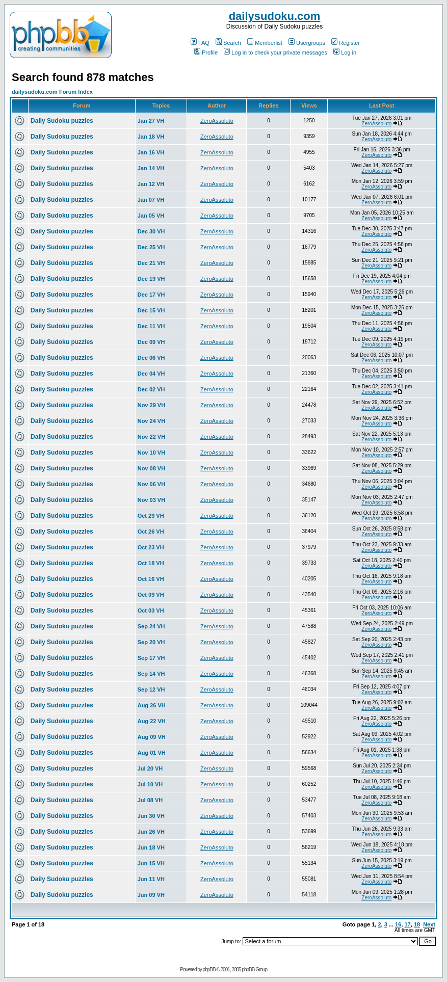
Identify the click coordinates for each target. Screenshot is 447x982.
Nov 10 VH (151, 452)
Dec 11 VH (151, 326)
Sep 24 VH (151, 626)
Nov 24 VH (151, 421)
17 (407, 924)
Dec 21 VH (151, 263)
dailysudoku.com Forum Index (52, 92)
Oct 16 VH (151, 579)
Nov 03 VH (151, 500)
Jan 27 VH (151, 121)
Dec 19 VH (151, 279)
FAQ (200, 43)
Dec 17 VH (151, 294)
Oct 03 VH (151, 610)
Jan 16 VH (151, 152)
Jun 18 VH (151, 847)
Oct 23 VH (151, 547)
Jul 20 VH (150, 768)
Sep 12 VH (151, 689)
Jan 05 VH (151, 216)
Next (429, 924)
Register (345, 43)
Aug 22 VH (152, 721)
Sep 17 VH (151, 658)
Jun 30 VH (151, 816)
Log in (344, 52)
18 (417, 924)
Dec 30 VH (151, 231)
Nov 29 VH (151, 405)
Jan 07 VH (151, 200)
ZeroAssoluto (216, 121)
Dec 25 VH (151, 247)
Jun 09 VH (151, 895)
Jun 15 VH (151, 863)
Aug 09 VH (152, 737)
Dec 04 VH (151, 373)
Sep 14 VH (151, 674)
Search (228, 43)
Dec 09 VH (151, 342)
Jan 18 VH (151, 137)
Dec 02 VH (151, 389)
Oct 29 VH (151, 516)
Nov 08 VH (151, 468)
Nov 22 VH (151, 437)
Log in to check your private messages (275, 52)
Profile (206, 52)
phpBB (209, 969)
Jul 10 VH (150, 784)
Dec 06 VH (151, 358)
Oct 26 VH (151, 531)
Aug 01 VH (152, 753)
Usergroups (306, 43)
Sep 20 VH (151, 642)
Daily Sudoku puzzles (62, 120)
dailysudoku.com (275, 16)
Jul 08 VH (150, 800)
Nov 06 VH (151, 484)
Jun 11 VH (151, 879)
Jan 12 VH (151, 184)
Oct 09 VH (151, 595)
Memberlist (264, 43)
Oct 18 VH (151, 563)
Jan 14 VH (151, 168)
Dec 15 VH (151, 310)
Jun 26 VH (151, 832)
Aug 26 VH (152, 705)
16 (398, 924)
